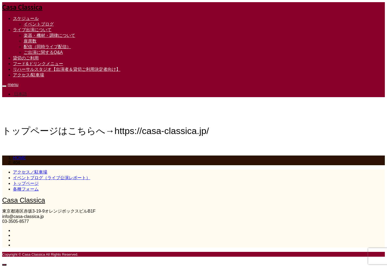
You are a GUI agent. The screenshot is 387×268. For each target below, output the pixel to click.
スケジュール (26, 18)
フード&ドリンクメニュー (38, 63)
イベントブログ (39, 24)
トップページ (26, 183)
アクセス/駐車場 (28, 75)
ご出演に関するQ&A (43, 52)
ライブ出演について (32, 29)
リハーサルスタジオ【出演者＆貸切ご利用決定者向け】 (66, 69)
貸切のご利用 (26, 58)
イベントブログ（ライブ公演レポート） (51, 177)
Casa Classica (22, 7)
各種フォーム (26, 189)
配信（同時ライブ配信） (47, 46)
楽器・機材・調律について (49, 35)
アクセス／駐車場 (30, 172)
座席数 (30, 41)
